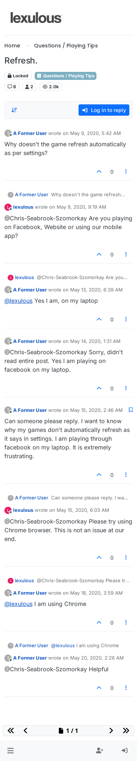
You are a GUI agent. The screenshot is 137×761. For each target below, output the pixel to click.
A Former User (30, 133)
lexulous (23, 207)
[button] (10, 750)
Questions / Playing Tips (66, 75)
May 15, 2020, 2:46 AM (96, 410)
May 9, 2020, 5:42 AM (95, 133)
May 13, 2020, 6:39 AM (96, 290)
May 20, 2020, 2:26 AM (97, 658)
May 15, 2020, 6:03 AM (83, 510)
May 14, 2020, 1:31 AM (95, 341)
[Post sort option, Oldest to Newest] (14, 110)
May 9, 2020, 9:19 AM (81, 207)
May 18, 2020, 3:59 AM (96, 593)
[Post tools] (126, 171)
